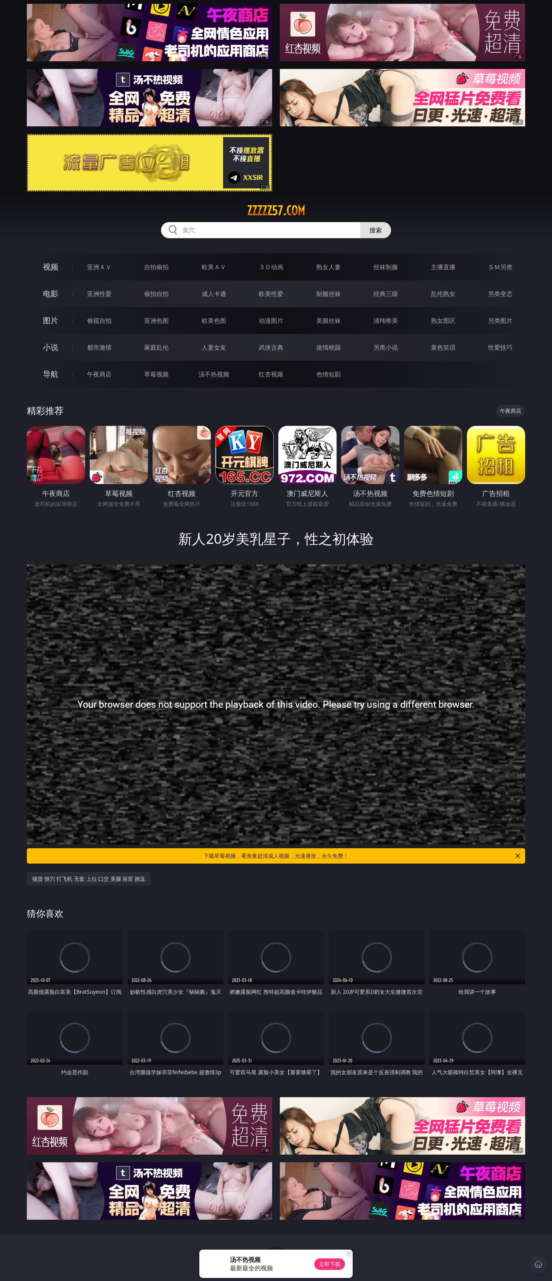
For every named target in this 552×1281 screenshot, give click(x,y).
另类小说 (385, 347)
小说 (50, 347)
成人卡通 (214, 294)
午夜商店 (99, 374)
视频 (50, 267)
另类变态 (500, 294)
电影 (50, 293)
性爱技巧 (500, 347)
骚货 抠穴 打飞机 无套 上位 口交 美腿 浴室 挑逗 (88, 878)
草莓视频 (156, 374)
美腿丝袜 (328, 320)
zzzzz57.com (276, 210)
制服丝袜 (328, 294)
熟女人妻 (328, 267)
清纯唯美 (385, 320)
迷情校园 (328, 347)
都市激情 (99, 347)
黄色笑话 (443, 347)
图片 (50, 320)
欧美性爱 (271, 294)
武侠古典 (271, 347)
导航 (50, 374)
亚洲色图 (156, 320)
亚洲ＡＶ (99, 267)
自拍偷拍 (156, 267)
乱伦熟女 (443, 294)
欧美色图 (214, 320)
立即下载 (329, 1264)
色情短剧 (328, 374)
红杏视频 (271, 374)
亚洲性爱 (99, 294)
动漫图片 (271, 320)
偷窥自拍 (99, 320)
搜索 (376, 230)
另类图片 (500, 320)
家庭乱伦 (156, 347)
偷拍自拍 (156, 294)
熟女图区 (443, 320)
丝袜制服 (385, 267)
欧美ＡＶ (214, 267)
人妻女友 (214, 347)
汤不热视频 (214, 374)
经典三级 (385, 294)
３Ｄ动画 (271, 267)
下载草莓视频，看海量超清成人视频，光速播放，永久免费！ (362, 856)
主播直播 (443, 267)
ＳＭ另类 (500, 267)
